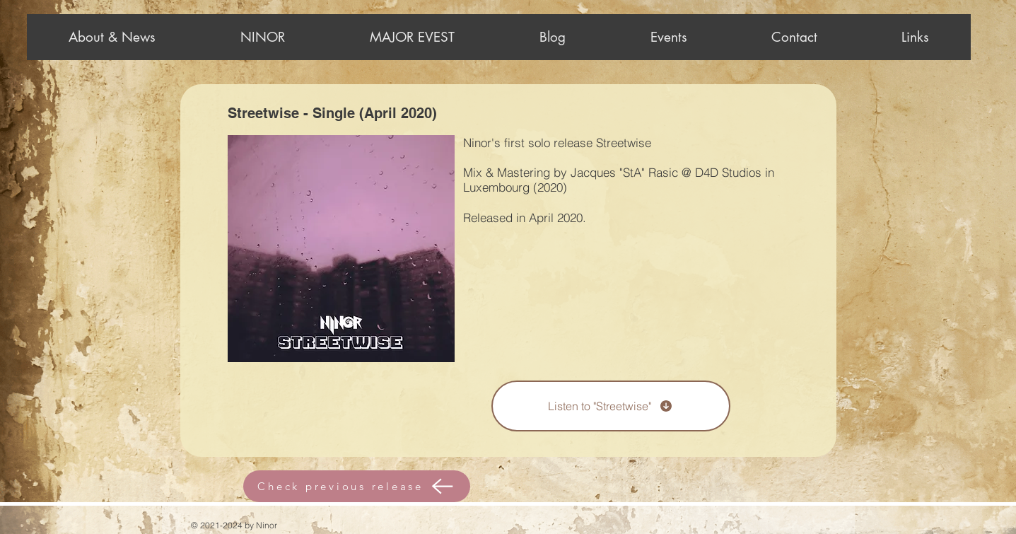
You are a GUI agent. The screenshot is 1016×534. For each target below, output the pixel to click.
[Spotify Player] (316, 410)
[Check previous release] (356, 486)
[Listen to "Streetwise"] (610, 406)
